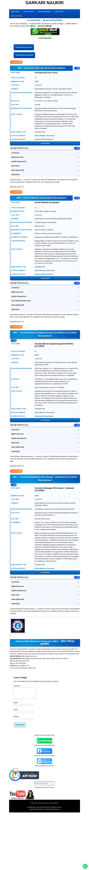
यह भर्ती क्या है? (15, 153)
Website (16, 773)
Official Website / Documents (45, 135)
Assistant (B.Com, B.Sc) (23, 47)
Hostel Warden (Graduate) (24, 55)
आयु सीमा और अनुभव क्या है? (19, 161)
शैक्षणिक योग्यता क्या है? (17, 157)
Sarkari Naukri (44, 2)
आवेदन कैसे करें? (15, 174)
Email (16, 766)
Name (16, 759)
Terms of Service (43, 859)
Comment (17, 740)
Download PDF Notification (44, 139)
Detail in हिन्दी (16, 62)
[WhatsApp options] (85, 866)
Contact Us (34, 859)
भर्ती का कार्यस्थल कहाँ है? (17, 170)
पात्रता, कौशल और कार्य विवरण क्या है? (21, 301)
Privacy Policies (53, 859)
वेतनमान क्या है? (15, 166)
